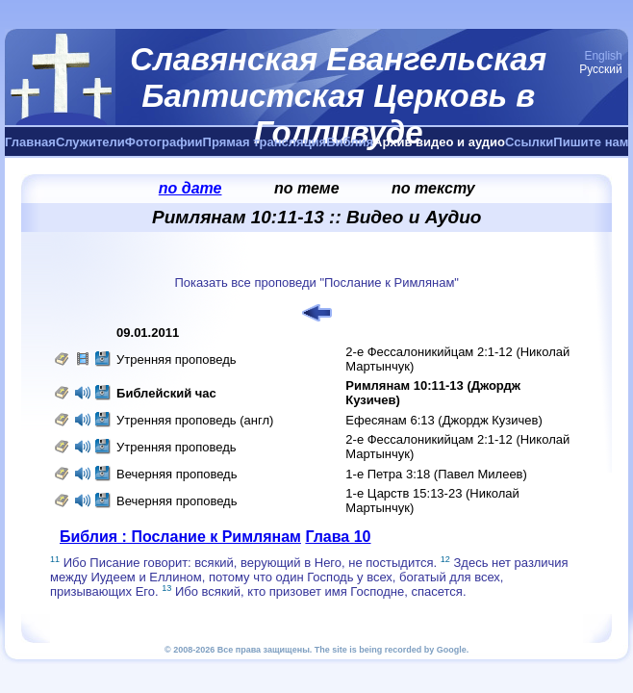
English (602, 56)
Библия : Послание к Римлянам (180, 536)
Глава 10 (337, 536)
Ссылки (529, 142)
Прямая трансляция (265, 142)
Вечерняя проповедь (176, 474)
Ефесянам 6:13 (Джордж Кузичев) (443, 420)
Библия (349, 142)
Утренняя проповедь (176, 359)
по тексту (433, 188)
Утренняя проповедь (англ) (194, 420)
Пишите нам (590, 142)
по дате (190, 188)
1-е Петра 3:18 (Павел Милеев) (436, 474)
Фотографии (164, 142)
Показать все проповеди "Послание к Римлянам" (316, 282)
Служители (90, 142)
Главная (30, 142)
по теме (307, 188)
